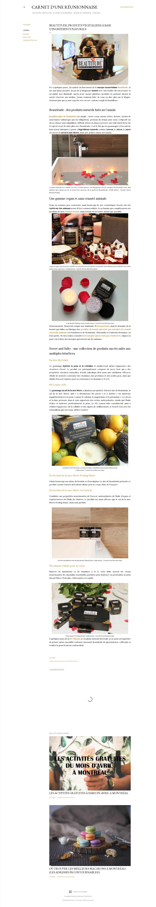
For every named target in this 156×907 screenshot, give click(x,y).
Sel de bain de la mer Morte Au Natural (70, 490)
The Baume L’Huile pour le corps (67, 565)
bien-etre (27, 37)
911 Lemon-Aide (57, 384)
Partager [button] (26, 24)
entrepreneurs (103, 326)
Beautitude (123, 87)
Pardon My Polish (58, 360)
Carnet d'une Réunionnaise (64, 7)
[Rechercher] (126, 7)
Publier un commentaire (65, 797)
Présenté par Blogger (78, 891)
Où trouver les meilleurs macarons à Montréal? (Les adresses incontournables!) (87, 870)
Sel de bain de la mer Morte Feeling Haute (72, 475)
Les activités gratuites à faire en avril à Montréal (88, 793)
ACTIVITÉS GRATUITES (41, 13)
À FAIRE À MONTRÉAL (62, 13)
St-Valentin (75, 639)
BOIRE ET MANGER (81, 13)
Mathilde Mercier (30, 40)
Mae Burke (88, 896)
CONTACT (95, 13)
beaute (26, 34)
